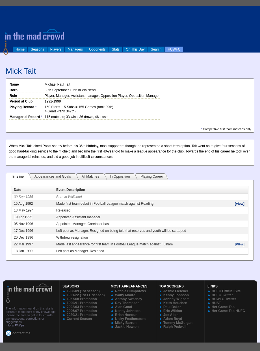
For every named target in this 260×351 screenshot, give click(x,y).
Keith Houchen (175, 303)
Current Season (79, 319)
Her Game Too (223, 307)
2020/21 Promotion (82, 315)
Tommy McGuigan (177, 323)
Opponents (97, 49)
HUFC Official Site (226, 291)
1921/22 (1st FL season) (86, 295)
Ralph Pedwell (174, 327)
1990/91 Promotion (82, 303)
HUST (216, 303)
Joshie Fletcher (175, 291)
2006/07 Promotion (82, 311)
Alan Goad (123, 307)
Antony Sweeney (128, 299)
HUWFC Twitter (224, 299)
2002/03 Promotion (82, 307)
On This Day (135, 49)
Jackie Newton (126, 327)
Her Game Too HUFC (228, 311)
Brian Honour (126, 315)
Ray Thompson (127, 303)
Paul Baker (172, 307)
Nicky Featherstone (130, 319)
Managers (75, 49)
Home (20, 49)
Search (156, 49)
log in (5, 9)
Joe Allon (171, 315)
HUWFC (174, 49)
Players (56, 49)
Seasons (37, 49)
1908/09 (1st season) (83, 291)
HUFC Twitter (222, 295)
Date (17, 190)
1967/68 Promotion (82, 299)
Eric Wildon (172, 311)
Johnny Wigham (176, 299)
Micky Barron (125, 323)
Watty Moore (125, 295)
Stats (116, 49)
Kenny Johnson (127, 311)
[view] (239, 204)
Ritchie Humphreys (130, 291)
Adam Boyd (172, 319)
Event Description (70, 190)
